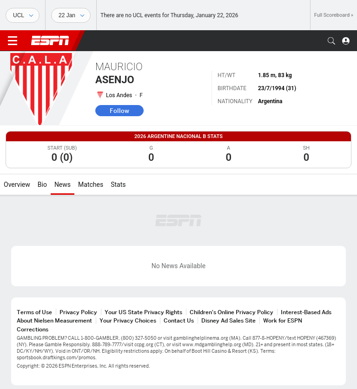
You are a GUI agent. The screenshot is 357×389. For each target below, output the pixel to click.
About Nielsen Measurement (54, 320)
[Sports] (22, 15)
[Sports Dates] (71, 15)
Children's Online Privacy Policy (231, 312)
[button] (331, 41)
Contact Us (179, 320)
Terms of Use (34, 312)
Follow (119, 110)
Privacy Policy (78, 312)
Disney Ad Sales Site (228, 320)
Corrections (32, 329)
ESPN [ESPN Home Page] (50, 40)
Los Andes (119, 95)
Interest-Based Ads (306, 312)
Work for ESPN (282, 320)
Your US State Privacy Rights (143, 312)
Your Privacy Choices (127, 320)
